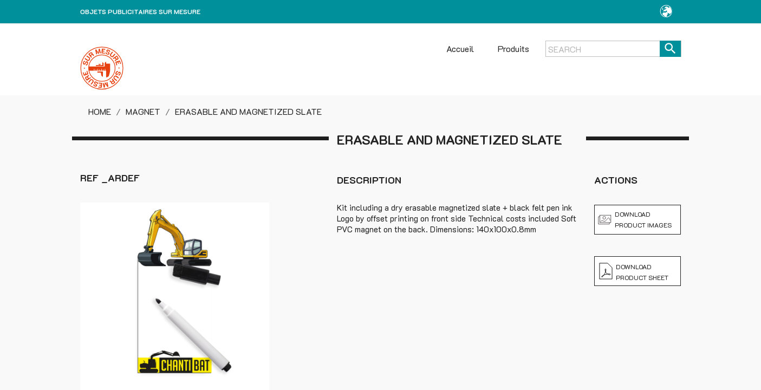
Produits (513, 48)
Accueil (460, 48)
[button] (666, 12)
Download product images (635, 220)
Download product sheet (633, 271)
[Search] (613, 49)
